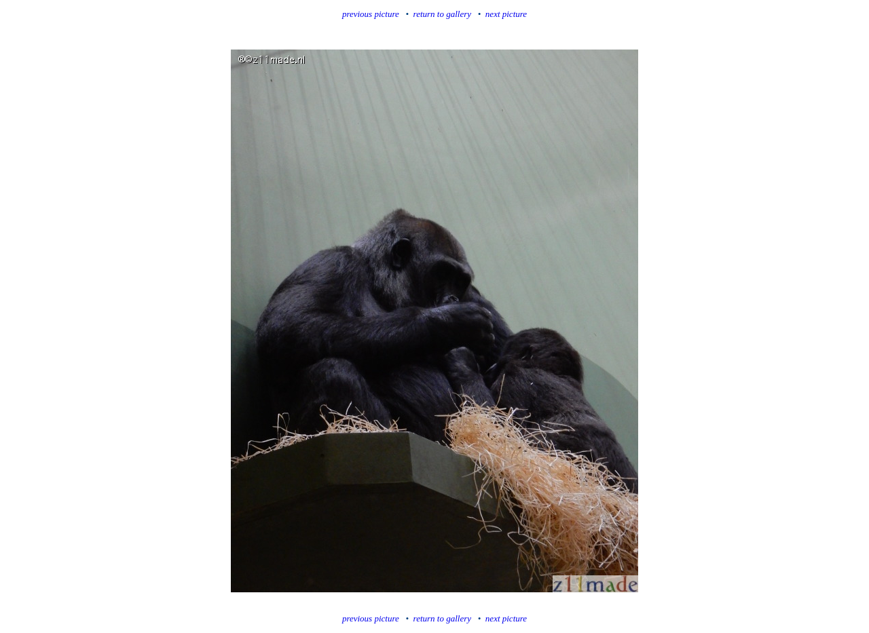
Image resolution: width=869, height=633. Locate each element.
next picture (506, 14)
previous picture (370, 14)
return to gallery (442, 14)
